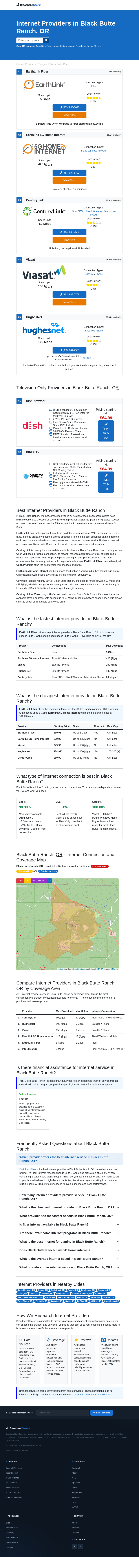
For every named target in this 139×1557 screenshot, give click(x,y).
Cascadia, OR (56, 1301)
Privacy (9, 1450)
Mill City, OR (96, 1301)
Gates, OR (69, 1301)
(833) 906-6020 (69, 107)
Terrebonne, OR (88, 1290)
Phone (93, 215)
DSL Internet (11, 1483)
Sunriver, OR (108, 1297)
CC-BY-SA (99, 969)
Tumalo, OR (73, 1290)
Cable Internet (12, 1478)
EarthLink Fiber (26, 652)
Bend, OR (34, 1294)
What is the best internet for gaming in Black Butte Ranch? (62, 1241)
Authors (75, 1528)
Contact (75, 1532)
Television (109, 211)
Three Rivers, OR (25, 1301)
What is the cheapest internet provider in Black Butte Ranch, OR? (66, 1207)
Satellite (89, 274)
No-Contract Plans (14, 1497)
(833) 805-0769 (69, 294)
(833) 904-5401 (69, 172)
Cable (20, 880)
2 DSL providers (25, 871)
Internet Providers (14, 1468)
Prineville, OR (41, 1301)
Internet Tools (12, 1528)
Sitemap (9, 1547)
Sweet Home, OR (111, 1301)
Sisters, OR (43, 1290)
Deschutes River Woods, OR (30, 1297)
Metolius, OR (100, 1294)
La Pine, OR (82, 1301)
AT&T (74, 1478)
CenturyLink (25, 677)
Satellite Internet (13, 1492)
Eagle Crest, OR (58, 1290)
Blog (8, 1523)
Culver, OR (22, 1294)
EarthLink (76, 1468)
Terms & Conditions (21, 1450)
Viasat (21, 664)
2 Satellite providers (48, 871)
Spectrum (76, 1483)
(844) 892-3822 (106, 431)
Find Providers (101, 1413)
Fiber (94, 86)
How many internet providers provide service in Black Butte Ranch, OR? (62, 1196)
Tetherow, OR (47, 1294)
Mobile (102, 150)
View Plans (70, 115)
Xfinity (74, 1473)
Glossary (10, 1532)
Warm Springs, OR (66, 1297)
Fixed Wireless (89, 150)
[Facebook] (74, 1546)
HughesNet (24, 671)
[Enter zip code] (63, 1413)
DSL (81, 211)
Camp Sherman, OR (26, 1290)
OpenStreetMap (79, 969)
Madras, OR (82, 1297)
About (74, 1523)
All (49, 880)
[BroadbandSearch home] (28, 5)
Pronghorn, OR (62, 1294)
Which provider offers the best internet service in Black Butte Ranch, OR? (63, 1158)
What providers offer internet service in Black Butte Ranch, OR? (65, 1267)
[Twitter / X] (80, 1546)
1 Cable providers (100, 866)
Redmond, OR (104, 1290)
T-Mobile (76, 1497)
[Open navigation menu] (120, 5)
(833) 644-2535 (69, 350)
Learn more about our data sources (92, 1394)
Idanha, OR (50, 1297)
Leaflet (60, 969)
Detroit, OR (95, 1297)
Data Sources (12, 1537)
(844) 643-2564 (69, 232)
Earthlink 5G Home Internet (33, 658)
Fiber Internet (12, 1473)
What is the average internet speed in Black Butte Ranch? (61, 1258)
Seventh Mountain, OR (82, 1294)
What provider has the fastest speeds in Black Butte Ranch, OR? (66, 1216)
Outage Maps (12, 1542)
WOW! (75, 1507)
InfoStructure (29, 1049)
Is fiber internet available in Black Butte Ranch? (53, 1224)
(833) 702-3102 (106, 482)
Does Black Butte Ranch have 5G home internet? (54, 1250)
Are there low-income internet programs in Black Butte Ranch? (65, 1233)
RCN (74, 1502)
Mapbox (115, 969)
